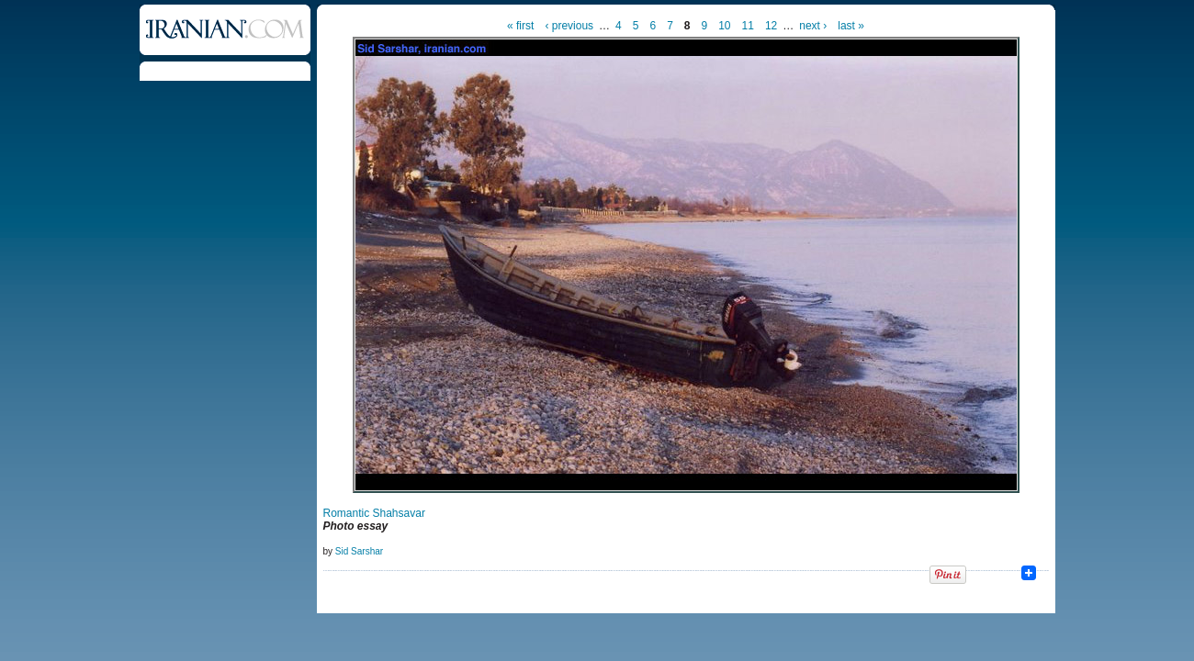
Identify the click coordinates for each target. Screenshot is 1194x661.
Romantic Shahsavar (374, 513)
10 (724, 25)
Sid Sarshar (359, 551)
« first (520, 25)
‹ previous (569, 25)
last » (851, 25)
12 (771, 25)
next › (813, 25)
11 (748, 25)
